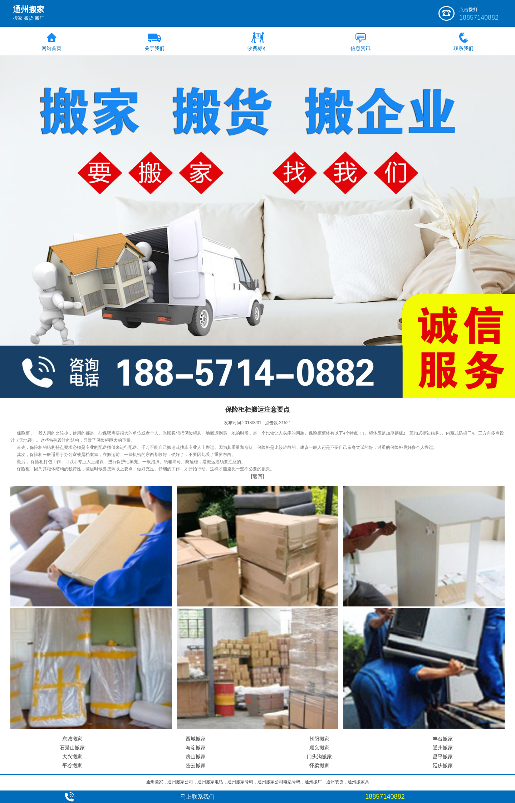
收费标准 (257, 48)
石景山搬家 (72, 747)
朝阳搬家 (319, 739)
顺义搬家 (319, 747)
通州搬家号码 (240, 781)
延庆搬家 (443, 765)
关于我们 (154, 48)
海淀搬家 (196, 747)
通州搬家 (443, 747)
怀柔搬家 (319, 765)
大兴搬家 (72, 756)
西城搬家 (196, 739)
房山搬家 (196, 756)
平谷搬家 (72, 765)
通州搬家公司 (180, 781)
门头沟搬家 (319, 756)
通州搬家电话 (210, 781)
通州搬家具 (358, 781)
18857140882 (479, 17)
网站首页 (51, 48)
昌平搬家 (443, 756)
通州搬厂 (313, 781)
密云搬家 (196, 765)
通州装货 (334, 781)
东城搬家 (72, 739)
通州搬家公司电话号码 (279, 781)
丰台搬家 (443, 739)
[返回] (257, 476)
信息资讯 (360, 48)
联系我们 (463, 48)
